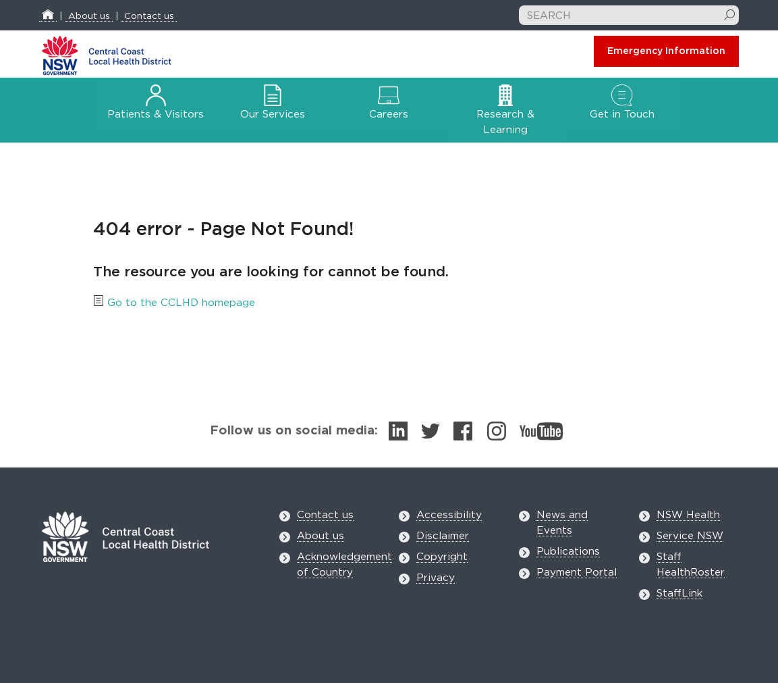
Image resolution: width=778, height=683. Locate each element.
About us (89, 16)
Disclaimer (442, 536)
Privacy (435, 578)
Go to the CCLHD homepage (181, 303)
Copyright (442, 557)
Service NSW (690, 536)
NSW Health (688, 515)
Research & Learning (505, 113)
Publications (568, 552)
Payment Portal (576, 572)
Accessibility (449, 515)
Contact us (149, 16)
